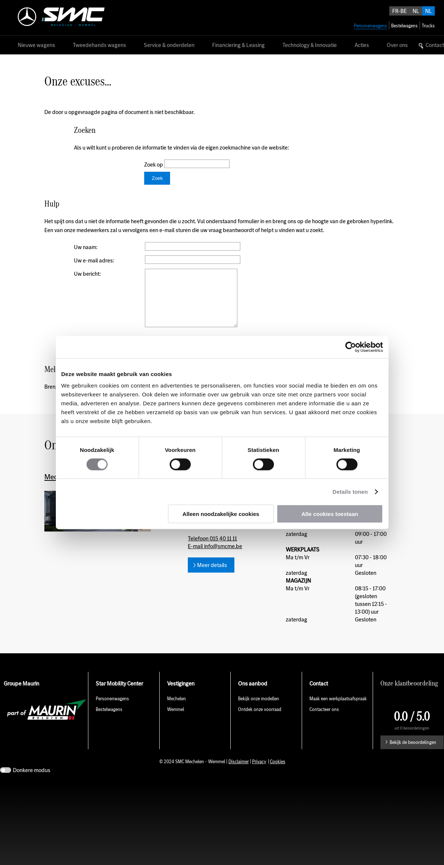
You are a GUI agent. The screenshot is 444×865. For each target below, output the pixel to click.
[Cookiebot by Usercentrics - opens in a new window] (350, 346)
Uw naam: (86, 247)
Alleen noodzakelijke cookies (221, 514)
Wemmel (175, 720)
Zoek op (154, 164)
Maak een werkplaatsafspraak (338, 710)
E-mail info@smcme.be (215, 557)
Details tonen (350, 491)
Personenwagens (112, 710)
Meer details (212, 576)
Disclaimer (238, 773)
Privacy (259, 773)
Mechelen (176, 710)
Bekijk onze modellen (258, 710)
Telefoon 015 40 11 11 (212, 549)
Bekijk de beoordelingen (413, 753)
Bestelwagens (109, 720)
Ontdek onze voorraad (259, 720)
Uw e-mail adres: (94, 260)
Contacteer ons (324, 720)
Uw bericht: (87, 274)
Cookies (277, 773)
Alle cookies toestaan (329, 514)
